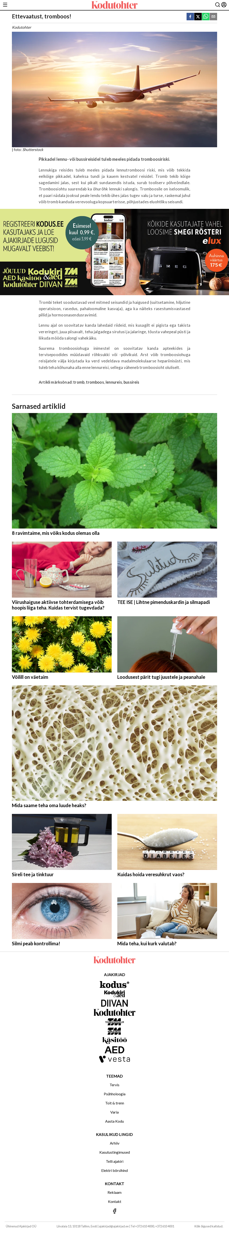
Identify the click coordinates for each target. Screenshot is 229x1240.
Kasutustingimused (114, 1152)
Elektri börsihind (114, 1170)
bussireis (131, 382)
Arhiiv (114, 1143)
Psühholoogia (114, 1094)
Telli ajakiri (114, 1161)
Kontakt (114, 1201)
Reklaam (114, 1192)
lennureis (114, 382)
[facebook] (190, 17)
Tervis (114, 1084)
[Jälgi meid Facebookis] (114, 1211)
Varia (114, 1112)
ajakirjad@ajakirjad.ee (114, 1226)
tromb (78, 382)
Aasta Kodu (114, 1121)
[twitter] (198, 17)
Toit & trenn (114, 1103)
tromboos (95, 382)
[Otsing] (217, 5)
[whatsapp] (205, 17)
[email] (213, 17)
